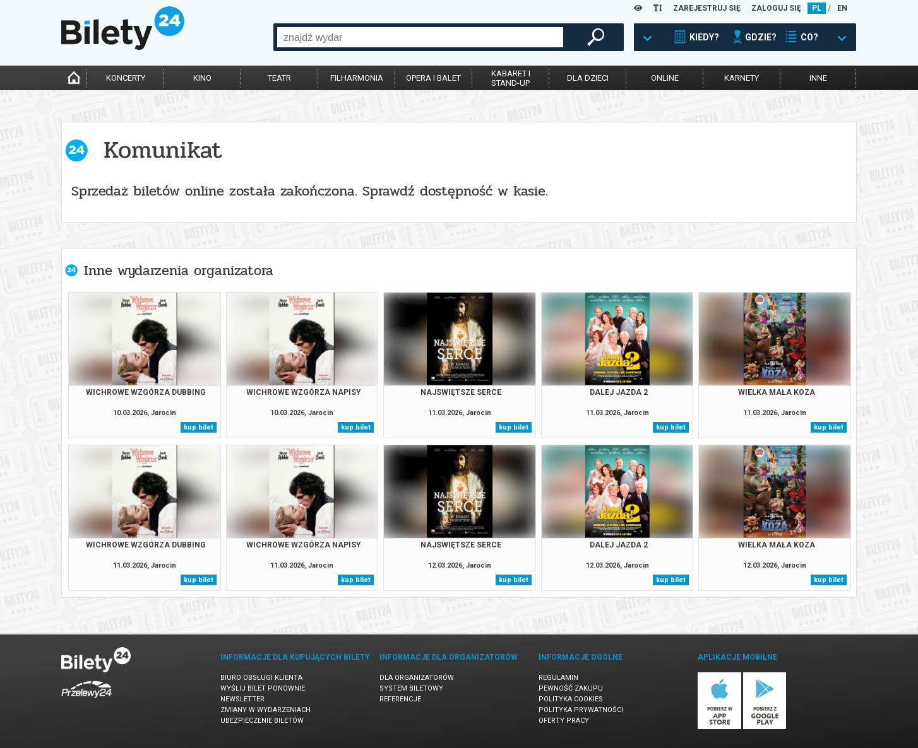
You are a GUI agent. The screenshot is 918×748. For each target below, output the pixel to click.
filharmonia (356, 78)
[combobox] (420, 37)
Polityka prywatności (581, 710)
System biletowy (411, 688)
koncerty (125, 78)
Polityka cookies (571, 699)
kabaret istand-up (510, 78)
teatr (279, 78)
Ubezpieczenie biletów (262, 720)
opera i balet (433, 78)
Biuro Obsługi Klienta (261, 678)
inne (818, 78)
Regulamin (558, 678)
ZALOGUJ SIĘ (776, 8)
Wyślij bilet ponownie (262, 688)
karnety (741, 78)
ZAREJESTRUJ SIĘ (707, 8)
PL (816, 8)
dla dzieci (588, 78)
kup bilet (198, 427)
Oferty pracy (564, 720)
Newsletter (242, 699)
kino (202, 78)
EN (842, 8)
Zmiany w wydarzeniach (265, 710)
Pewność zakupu (571, 688)
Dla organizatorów (416, 678)
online (665, 78)
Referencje (400, 699)
